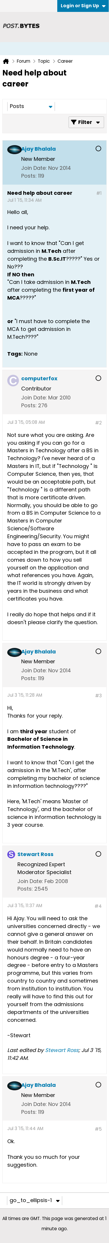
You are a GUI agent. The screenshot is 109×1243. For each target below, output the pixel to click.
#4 (98, 906)
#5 (98, 1129)
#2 (98, 423)
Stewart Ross (61, 1050)
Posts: (29, 175)
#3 (98, 696)
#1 (99, 193)
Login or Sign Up (83, 6)
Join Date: (34, 168)
